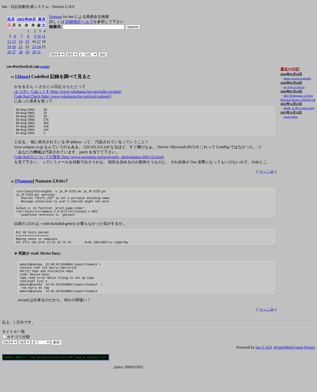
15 (27, 42)
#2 (12, 187)
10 (39, 36)
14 (21, 42)
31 (39, 52)
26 (9, 52)
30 (34, 52)
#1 (12, 77)
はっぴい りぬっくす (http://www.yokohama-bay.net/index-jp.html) (67, 92)
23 (34, 47)
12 (9, 42)
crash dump (290, 117)
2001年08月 (26, 19)
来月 (42, 19)
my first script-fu (294, 87)
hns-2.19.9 (264, 368)
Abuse (23, 76)
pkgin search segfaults (297, 78)
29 (27, 52)
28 (21, 52)
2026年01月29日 (291, 91)
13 (14, 42)
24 (39, 47)
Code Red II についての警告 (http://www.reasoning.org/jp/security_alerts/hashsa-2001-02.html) (89, 163)
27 (14, 52)
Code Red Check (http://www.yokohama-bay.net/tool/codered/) (62, 96)
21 (21, 47)
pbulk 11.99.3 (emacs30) (298, 108)
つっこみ (266, 177)
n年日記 (44, 67)
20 (14, 47)
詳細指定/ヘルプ (79, 22)
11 (44, 36)
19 (9, 47)
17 (39, 42)
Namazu (55, 17)
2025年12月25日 (291, 104)
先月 (11, 19)
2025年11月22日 (291, 112)
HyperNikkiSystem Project (294, 368)
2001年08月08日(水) (20, 66)
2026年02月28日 (291, 83)
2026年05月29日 (291, 74)
